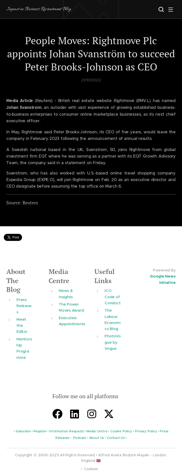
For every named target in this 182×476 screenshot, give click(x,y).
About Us (96, 438)
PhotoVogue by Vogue (112, 342)
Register (39, 431)
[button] (160, 9)
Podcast (79, 438)
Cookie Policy (121, 431)
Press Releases (23, 305)
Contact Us (116, 438)
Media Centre (59, 276)
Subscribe (23, 431)
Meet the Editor (22, 325)
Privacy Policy (146, 431)
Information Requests (66, 431)
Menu (170, 9)
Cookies (91, 469)
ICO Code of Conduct (112, 296)
